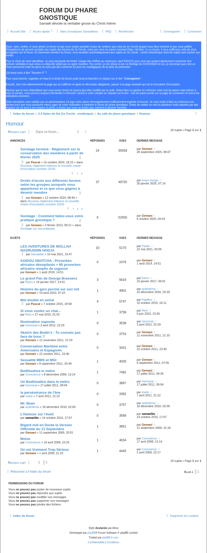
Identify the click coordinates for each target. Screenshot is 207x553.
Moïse (25, 439)
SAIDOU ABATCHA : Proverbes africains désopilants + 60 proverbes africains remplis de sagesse (50, 265)
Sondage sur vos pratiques (37, 228)
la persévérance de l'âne (40, 392)
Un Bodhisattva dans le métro (45, 382)
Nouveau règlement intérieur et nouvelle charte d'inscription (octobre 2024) (50, 167)
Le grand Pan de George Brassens (48, 278)
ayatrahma (148, 288)
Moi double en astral (37, 300)
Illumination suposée (37, 322)
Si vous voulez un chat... (40, 311)
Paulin (146, 246)
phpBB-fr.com (110, 537)
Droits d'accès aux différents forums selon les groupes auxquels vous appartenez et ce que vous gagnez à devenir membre (50, 186)
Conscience (32, 374)
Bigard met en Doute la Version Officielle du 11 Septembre (46, 427)
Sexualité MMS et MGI (38, 360)
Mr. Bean (27, 403)
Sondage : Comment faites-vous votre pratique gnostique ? (51, 218)
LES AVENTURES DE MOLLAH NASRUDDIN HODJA (45, 248)
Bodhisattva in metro (37, 371)
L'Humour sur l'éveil (37, 414)
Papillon (147, 299)
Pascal (35, 162)
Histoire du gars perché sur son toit (49, 289)
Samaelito (37, 254)
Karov (29, 282)
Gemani (147, 148)
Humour (15, 124)
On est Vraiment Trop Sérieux (44, 450)
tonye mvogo (150, 180)
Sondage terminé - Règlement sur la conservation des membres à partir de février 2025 (51, 153)
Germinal (31, 325)
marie (29, 396)
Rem (28, 314)
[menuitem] (15, 31)
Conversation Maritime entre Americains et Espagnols (43, 348)
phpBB (91, 532)
